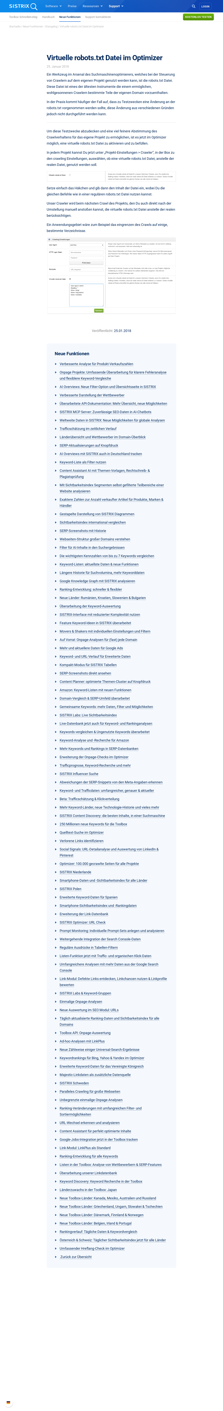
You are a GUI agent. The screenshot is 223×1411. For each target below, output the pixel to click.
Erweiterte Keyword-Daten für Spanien (89, 897)
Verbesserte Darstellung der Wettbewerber (92, 395)
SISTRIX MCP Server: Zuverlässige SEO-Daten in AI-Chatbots (105, 412)
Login (205, 6)
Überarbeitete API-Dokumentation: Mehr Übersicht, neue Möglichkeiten (113, 404)
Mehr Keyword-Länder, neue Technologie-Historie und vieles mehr (109, 807)
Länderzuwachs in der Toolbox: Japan (88, 1190)
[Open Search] (194, 6)
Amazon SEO (81, 1363)
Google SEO (80, 1357)
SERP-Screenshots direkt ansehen (85, 673)
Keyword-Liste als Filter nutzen (83, 462)
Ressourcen (93, 6)
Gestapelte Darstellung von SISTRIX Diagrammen (97, 514)
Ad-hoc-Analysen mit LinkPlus (82, 1041)
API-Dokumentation (173, 1363)
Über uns (34, 1351)
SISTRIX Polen (70, 889)
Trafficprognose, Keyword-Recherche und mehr (95, 765)
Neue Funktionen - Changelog (40, 26)
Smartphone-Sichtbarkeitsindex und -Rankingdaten (98, 906)
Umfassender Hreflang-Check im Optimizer (92, 1248)
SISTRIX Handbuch (173, 1351)
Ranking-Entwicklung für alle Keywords (89, 1156)
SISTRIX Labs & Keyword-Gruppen (85, 993)
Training (121, 1357)
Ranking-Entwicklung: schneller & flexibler (91, 589)
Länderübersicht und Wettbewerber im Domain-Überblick (103, 437)
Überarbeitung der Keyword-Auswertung (90, 606)
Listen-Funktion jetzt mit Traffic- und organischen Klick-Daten (105, 956)
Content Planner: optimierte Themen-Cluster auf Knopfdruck (105, 682)
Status (164, 1376)
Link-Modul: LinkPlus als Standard (85, 1148)
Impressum (35, 1376)
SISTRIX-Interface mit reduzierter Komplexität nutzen (100, 615)
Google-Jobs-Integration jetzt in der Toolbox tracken (99, 1139)
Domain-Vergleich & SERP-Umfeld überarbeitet (95, 698)
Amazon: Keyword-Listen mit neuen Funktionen (95, 690)
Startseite (15, 26)
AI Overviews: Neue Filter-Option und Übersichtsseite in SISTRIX (108, 387)
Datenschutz (36, 1370)
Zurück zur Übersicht (76, 1257)
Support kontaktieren (98, 16)
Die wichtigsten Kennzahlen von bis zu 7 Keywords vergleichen (107, 556)
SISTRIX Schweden (74, 1083)
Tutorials (122, 1382)
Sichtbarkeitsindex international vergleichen (93, 522)
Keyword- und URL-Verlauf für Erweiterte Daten (95, 656)
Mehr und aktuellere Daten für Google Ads (91, 648)
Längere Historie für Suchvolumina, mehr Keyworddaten (102, 573)
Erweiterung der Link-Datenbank (84, 914)
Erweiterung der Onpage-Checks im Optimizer (94, 757)
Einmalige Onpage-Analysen (81, 1002)
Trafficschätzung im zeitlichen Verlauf (88, 429)
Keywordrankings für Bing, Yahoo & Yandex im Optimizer (102, 1058)
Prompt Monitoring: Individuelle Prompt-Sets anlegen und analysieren (112, 931)
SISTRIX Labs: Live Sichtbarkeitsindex (88, 715)
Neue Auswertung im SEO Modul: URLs (89, 1010)
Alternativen (124, 1388)
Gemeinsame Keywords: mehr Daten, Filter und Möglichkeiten (106, 707)
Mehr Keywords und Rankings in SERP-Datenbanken (99, 749)
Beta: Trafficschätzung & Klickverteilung (89, 799)
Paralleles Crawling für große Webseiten (90, 1091)
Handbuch (48, 16)
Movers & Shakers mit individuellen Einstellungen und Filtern (105, 631)
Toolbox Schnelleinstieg (23, 16)
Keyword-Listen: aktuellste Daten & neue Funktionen (99, 564)
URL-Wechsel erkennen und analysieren (90, 1123)
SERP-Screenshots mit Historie (83, 531)
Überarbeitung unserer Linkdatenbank (88, 1173)
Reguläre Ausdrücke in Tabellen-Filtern (89, 947)
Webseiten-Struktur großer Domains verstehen (95, 539)
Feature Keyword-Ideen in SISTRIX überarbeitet (95, 623)
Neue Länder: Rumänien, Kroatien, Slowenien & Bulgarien (103, 598)
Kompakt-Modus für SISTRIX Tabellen (88, 665)
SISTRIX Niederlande (75, 872)
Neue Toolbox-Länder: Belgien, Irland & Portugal (96, 1223)
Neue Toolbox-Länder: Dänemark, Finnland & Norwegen (102, 1215)
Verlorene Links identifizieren (81, 841)
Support (116, 6)
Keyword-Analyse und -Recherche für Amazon (94, 740)
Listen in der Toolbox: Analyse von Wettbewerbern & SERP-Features (111, 1165)
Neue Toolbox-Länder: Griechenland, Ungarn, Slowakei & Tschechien (111, 1207)
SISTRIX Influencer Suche (79, 774)
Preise (72, 6)
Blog (119, 1370)
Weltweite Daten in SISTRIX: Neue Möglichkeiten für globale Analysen (112, 420)
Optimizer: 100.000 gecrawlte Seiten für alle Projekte (99, 864)
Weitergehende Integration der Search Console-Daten (100, 939)
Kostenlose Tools (127, 1376)
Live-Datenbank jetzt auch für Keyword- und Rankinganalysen (106, 723)
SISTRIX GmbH (39, 1344)
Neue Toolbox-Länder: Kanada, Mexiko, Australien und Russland (108, 1198)
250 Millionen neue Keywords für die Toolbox (93, 824)
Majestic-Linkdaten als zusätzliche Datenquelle (95, 1075)
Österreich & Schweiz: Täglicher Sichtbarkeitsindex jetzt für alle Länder (113, 1240)
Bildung (33, 1363)
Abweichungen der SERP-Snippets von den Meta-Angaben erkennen (111, 782)
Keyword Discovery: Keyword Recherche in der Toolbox (101, 1181)
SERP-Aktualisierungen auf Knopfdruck (89, 445)
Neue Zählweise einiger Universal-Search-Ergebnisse (100, 1050)
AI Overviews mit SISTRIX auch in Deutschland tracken (101, 454)
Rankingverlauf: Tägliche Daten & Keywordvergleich (98, 1232)
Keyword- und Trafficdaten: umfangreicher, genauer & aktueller (107, 791)
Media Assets (125, 1394)
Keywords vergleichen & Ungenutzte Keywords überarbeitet (105, 732)
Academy (122, 1363)
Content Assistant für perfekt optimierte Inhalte (95, 1131)
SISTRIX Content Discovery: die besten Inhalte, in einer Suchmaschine (112, 816)
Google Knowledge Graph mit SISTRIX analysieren (97, 581)
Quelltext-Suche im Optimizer (82, 832)
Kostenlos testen (198, 16)
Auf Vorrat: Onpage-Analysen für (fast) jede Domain (98, 640)
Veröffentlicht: (102, 331)
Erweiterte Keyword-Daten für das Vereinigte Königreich (102, 1066)
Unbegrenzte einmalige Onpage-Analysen (91, 1100)
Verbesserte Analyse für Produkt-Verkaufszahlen (96, 364)
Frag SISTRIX (125, 1351)
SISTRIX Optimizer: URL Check (83, 922)
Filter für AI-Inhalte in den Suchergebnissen (92, 548)
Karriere (33, 1357)
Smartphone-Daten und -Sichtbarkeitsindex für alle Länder (103, 880)
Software (53, 6)
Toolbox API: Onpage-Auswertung (85, 1033)
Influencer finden (83, 1370)
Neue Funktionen (70, 16)
